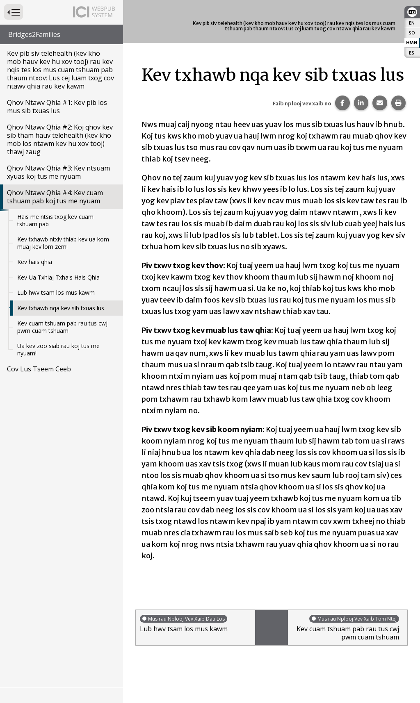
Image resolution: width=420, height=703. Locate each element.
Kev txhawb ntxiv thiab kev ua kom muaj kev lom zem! (63, 242)
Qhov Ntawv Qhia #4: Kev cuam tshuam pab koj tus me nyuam (55, 196)
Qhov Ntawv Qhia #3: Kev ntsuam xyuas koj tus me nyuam (58, 172)
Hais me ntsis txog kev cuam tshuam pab (55, 220)
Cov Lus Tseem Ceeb (39, 368)
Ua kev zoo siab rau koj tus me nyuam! (58, 349)
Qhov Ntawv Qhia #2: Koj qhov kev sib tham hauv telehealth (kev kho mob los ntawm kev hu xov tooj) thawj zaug (60, 139)
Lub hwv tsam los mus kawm (56, 292)
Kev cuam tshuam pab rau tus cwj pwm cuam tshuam (62, 326)
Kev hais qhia (34, 262)
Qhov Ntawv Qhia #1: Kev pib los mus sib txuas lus (57, 106)
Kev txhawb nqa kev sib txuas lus (60, 308)
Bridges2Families (34, 34)
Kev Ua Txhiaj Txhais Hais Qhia (58, 277)
